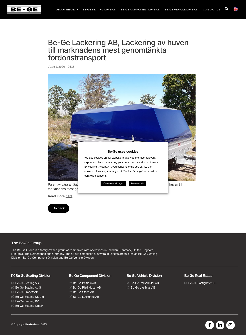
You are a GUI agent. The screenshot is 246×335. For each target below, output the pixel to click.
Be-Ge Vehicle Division (181, 9)
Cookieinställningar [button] (113, 183)
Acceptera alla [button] (138, 183)
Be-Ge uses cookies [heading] (123, 151)
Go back (59, 208)
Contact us (211, 9)
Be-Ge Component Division (140, 9)
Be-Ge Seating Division (99, 9)
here (69, 196)
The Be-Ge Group (26, 243)
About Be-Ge (67, 9)
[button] (226, 9)
